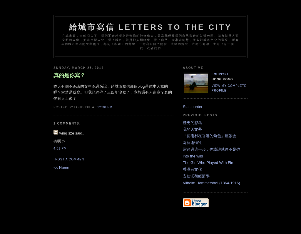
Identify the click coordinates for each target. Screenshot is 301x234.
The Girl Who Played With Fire (209, 162)
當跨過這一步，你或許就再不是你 (211, 149)
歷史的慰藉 (192, 122)
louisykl (220, 74)
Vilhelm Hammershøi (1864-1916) (211, 183)
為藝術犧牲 (192, 142)
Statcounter (193, 106)
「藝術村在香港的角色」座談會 (209, 136)
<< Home (61, 167)
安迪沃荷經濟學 (196, 176)
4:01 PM (60, 148)
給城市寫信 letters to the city (150, 27)
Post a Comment (70, 159)
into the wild (193, 156)
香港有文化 (192, 169)
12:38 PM (104, 107)
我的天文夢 (192, 129)
